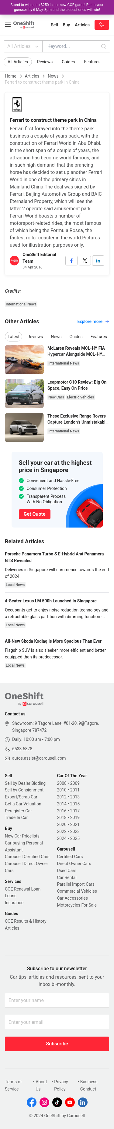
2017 (75, 810)
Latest (13, 336)
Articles (32, 76)
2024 (62, 838)
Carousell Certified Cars (27, 856)
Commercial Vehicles (77, 891)
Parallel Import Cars (76, 884)
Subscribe (57, 1044)
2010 (62, 790)
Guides (68, 61)
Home (10, 76)
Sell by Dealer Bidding (25, 783)
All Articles (23, 46)
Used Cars (67, 870)
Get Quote (35, 514)
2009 (75, 783)
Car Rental (67, 877)
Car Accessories (72, 898)
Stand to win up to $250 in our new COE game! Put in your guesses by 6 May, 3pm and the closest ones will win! (57, 7)
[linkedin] (98, 260)
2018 (62, 817)
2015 (75, 803)
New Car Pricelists (22, 836)
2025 (75, 838)
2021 (75, 824)
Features (92, 61)
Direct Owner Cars (74, 863)
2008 (62, 783)
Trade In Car (16, 817)
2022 (62, 831)
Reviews (45, 61)
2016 (62, 810)
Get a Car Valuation (23, 803)
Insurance (14, 902)
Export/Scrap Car (21, 796)
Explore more (93, 321)
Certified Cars (70, 856)
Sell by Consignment (24, 790)
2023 (75, 831)
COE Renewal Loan (22, 889)
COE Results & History (26, 921)
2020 (62, 824)
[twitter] (85, 260)
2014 (62, 803)
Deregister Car (18, 810)
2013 (75, 796)
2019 (75, 817)
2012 (62, 796)
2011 (75, 790)
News (53, 76)
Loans (10, 895)
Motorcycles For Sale (77, 905)
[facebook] (71, 260)
